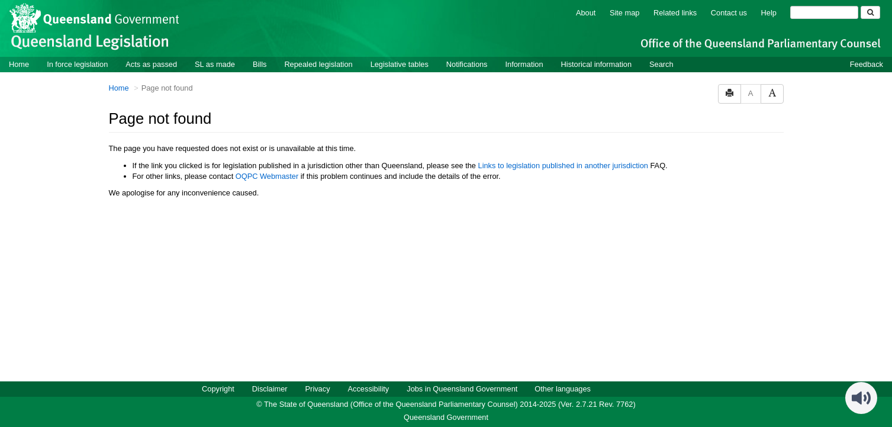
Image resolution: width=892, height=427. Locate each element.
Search (661, 64)
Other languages (562, 388)
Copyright (218, 388)
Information (524, 64)
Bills (259, 64)
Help (769, 12)
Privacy (317, 388)
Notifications (467, 64)
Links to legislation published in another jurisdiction (563, 165)
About (585, 12)
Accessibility (368, 388)
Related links (675, 12)
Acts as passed (151, 64)
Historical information (596, 64)
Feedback (866, 64)
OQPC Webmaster (267, 176)
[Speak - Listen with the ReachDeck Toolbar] (861, 398)
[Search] (824, 12)
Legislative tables (400, 64)
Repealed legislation (318, 64)
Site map (625, 12)
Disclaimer (270, 388)
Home (19, 64)
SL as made (215, 64)
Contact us (729, 12)
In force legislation (77, 64)
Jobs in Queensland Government (462, 388)
